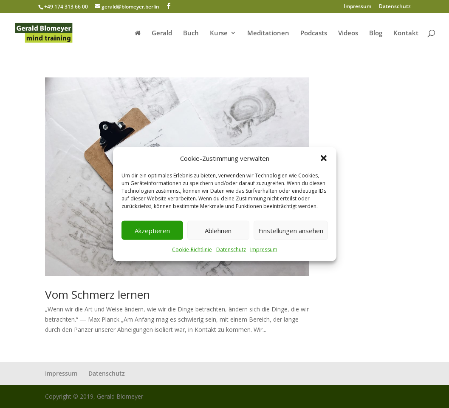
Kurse (219, 33)
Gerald (162, 33)
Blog (375, 33)
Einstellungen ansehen (290, 230)
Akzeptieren (152, 230)
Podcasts (313, 33)
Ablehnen (218, 230)
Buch (191, 33)
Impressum (263, 249)
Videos (348, 33)
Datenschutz (231, 249)
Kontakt (405, 33)
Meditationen (268, 33)
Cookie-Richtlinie (192, 249)
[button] (323, 158)
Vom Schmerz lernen (97, 294)
